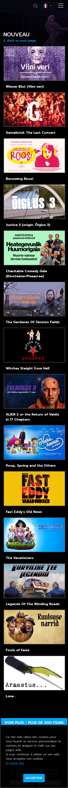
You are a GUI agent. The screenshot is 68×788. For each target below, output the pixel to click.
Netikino (14, 6)
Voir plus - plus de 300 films (34, 722)
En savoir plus (15, 763)
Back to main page (19, 40)
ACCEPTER (34, 778)
